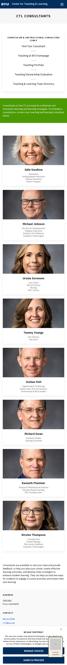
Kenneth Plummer (33, 483)
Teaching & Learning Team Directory (33, 83)
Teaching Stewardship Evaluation (33, 74)
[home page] (5, 4)
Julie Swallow (33, 170)
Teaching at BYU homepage (33, 55)
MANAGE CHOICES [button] (33, 651)
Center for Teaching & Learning (29, 3)
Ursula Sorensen (33, 278)
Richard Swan (34, 434)
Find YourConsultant (55, 647)
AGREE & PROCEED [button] (33, 660)
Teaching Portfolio (33, 65)
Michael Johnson (34, 224)
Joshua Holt (34, 382)
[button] (61, 629)
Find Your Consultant (33, 46)
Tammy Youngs (33, 332)
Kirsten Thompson (33, 535)
